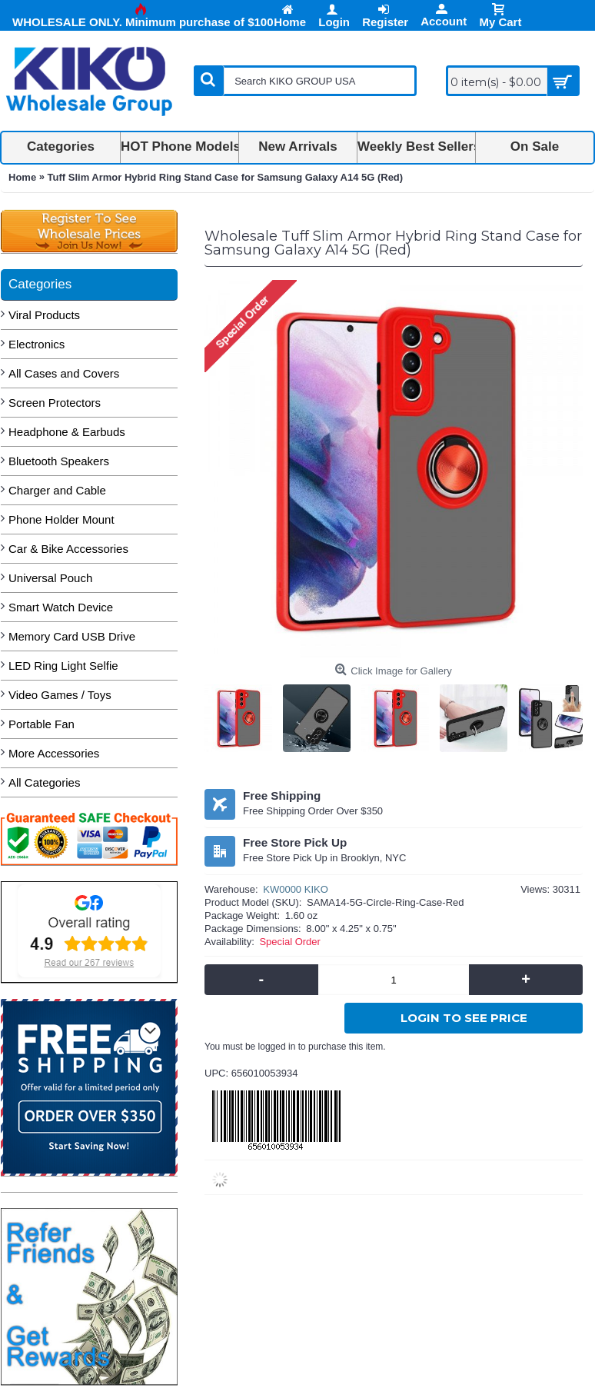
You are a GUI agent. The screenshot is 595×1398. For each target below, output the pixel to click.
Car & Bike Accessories (68, 548)
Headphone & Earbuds (66, 431)
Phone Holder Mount (61, 519)
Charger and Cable (57, 490)
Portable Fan (41, 724)
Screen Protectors (54, 402)
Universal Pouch (50, 577)
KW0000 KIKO (295, 889)
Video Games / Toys (59, 694)
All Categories (44, 782)
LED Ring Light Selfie (63, 665)
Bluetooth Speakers (58, 461)
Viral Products (44, 314)
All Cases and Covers (63, 373)
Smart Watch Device (60, 607)
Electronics (36, 344)
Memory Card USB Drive (71, 636)
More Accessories (53, 753)
